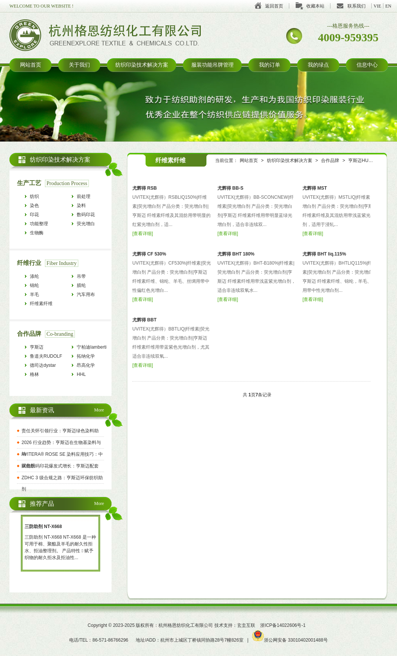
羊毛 (34, 294)
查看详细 (142, 233)
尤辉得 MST (314, 188)
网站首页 (30, 65)
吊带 (81, 276)
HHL (81, 374)
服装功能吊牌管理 (212, 65)
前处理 (83, 196)
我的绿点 (318, 65)
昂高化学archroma (86, 366)
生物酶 (36, 232)
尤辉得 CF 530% (149, 254)
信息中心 (367, 65)
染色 (34, 205)
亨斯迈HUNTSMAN (368, 160)
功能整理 (39, 223)
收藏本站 (315, 6)
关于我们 (79, 65)
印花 (34, 214)
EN (388, 6)
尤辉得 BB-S (230, 188)
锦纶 (34, 285)
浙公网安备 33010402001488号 (290, 640)
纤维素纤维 (41, 303)
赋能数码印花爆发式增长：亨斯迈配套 (60, 466)
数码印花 (86, 214)
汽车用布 (86, 294)
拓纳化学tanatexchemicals (94, 357)
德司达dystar (43, 365)
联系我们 (356, 6)
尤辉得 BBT (144, 320)
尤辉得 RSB (144, 188)
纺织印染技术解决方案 (141, 65)
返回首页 (274, 6)
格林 (34, 374)
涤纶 (34, 276)
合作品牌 (330, 160)
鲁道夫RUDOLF (46, 356)
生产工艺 (29, 183)
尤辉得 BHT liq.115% (324, 254)
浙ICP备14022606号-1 (283, 625)
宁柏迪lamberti (92, 347)
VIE (377, 6)
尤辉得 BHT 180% (235, 254)
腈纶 (81, 285)
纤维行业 (29, 263)
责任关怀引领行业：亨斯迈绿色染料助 (60, 430)
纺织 (34, 196)
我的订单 (269, 65)
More (99, 410)
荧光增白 (86, 223)
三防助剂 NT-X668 (43, 526)
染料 (81, 205)
